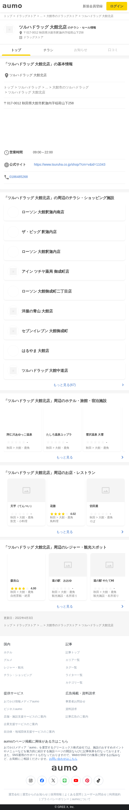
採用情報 (56, 794)
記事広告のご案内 (77, 716)
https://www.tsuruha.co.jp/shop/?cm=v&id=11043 (69, 164)
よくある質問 (72, 794)
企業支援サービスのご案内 (21, 724)
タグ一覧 (71, 667)
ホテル (8, 652)
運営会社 (14, 794)
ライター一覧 (74, 675)
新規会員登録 (93, 6)
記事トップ (73, 652)
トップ (16, 50)
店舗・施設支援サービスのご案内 (25, 716)
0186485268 (18, 177)
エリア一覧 (73, 660)
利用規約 (115, 794)
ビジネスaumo (13, 709)
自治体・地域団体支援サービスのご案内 (29, 731)
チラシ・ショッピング (18, 675)
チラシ (48, 50)
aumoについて (81, 799)
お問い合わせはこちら (63, 758)
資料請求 (71, 709)
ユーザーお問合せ (95, 794)
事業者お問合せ (75, 701)
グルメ (8, 660)
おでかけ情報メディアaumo (21, 701)
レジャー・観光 (14, 667)
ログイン (116, 6)
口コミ (113, 50)
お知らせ (80, 50)
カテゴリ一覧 (74, 682)
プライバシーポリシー (55, 799)
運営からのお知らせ (35, 794)
